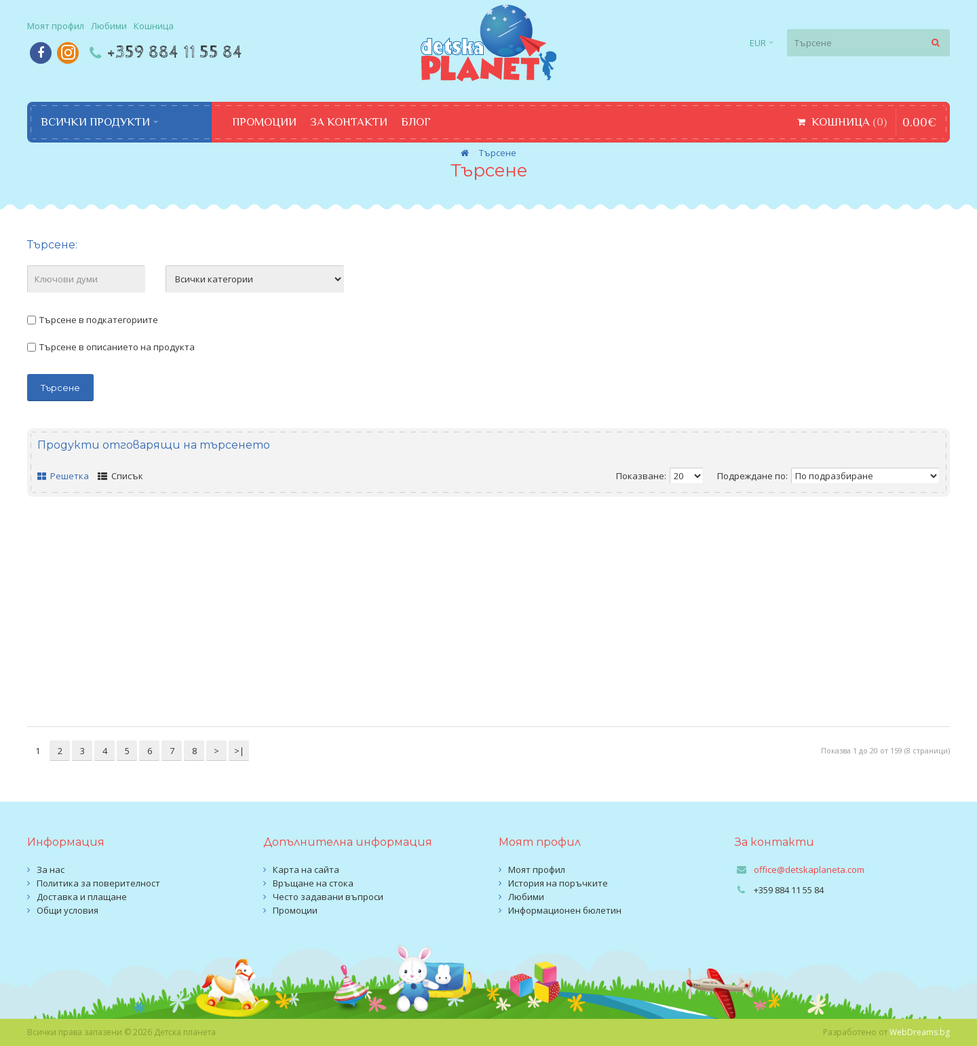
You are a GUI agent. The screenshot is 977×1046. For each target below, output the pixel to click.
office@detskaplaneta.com (809, 869)
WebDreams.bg (919, 1032)
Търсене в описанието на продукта (111, 347)
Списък (120, 476)
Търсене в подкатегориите (92, 320)
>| (239, 751)
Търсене (497, 153)
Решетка (63, 476)
